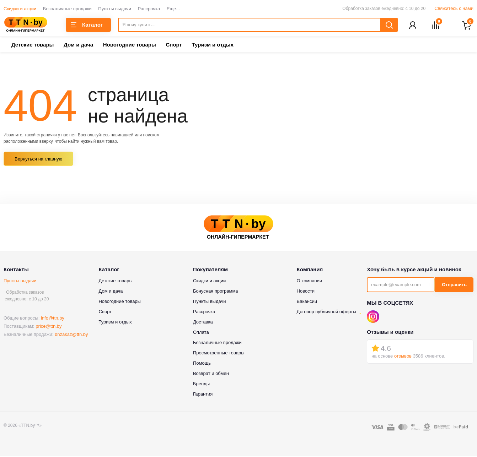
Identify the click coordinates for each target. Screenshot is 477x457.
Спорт (174, 45)
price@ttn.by (48, 327)
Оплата (201, 332)
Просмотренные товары (219, 353)
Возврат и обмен (211, 373)
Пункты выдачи (114, 8)
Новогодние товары (129, 45)
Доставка (203, 322)
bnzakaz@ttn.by (71, 335)
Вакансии (307, 301)
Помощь (202, 363)
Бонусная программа (215, 291)
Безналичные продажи (67, 8)
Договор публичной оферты (327, 312)
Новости (306, 291)
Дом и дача (78, 45)
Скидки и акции (20, 8)
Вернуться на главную (38, 159)
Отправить (454, 285)
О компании (309, 281)
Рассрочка (149, 8)
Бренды (201, 384)
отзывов (403, 356)
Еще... (173, 8)
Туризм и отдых (212, 45)
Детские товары (32, 45)
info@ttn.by (52, 318)
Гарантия (203, 394)
